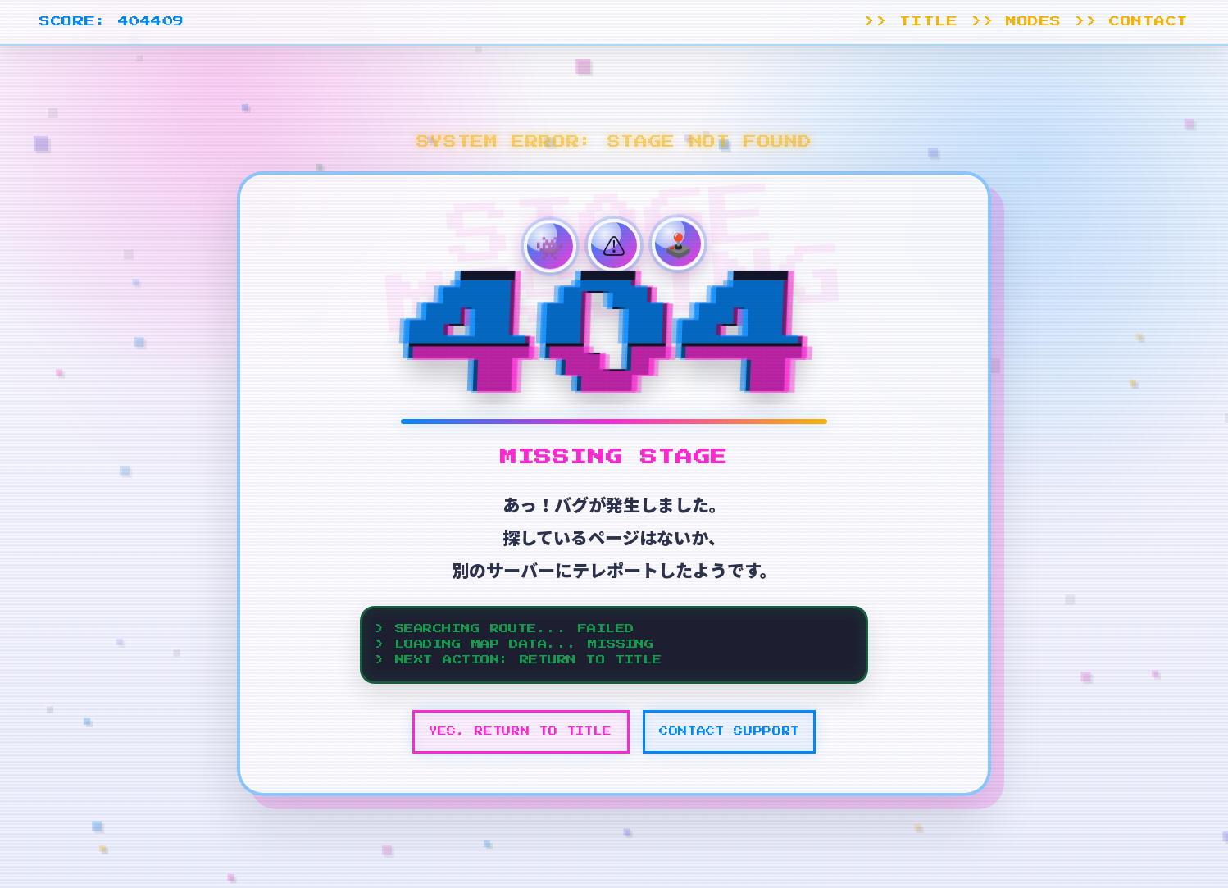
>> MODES (1016, 21)
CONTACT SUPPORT (729, 730)
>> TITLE (910, 21)
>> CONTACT (1132, 21)
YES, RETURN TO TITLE (520, 730)
